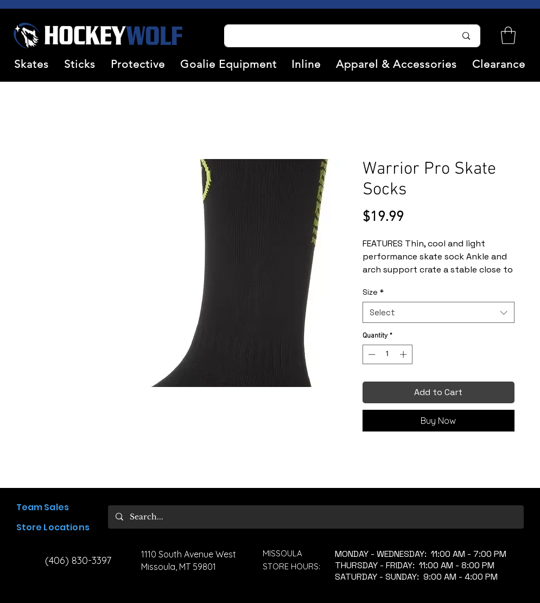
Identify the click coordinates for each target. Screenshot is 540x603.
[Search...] (334, 36)
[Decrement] (370, 354)
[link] (508, 35)
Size (373, 292)
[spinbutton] (387, 354)
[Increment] (404, 354)
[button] (32, 64)
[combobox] (438, 312)
